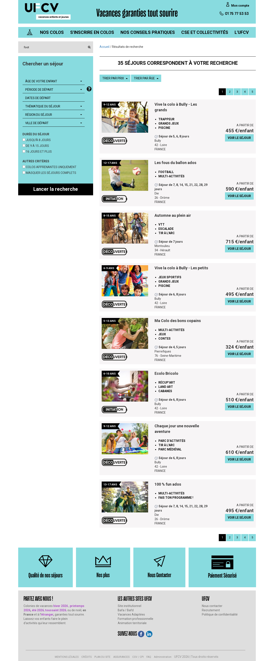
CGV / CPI (138, 656)
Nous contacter (212, 606)
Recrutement (211, 610)
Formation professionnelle (135, 618)
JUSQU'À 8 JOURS (38, 140)
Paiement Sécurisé (222, 575)
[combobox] (53, 81)
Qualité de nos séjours (45, 575)
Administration (162, 656)
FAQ (148, 656)
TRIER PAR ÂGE (146, 78)
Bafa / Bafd (126, 610)
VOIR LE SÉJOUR (239, 138)
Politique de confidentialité (220, 614)
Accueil (104, 46)
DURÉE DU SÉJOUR (35, 134)
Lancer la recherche (55, 189)
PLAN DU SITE (102, 656)
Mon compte (240, 5)
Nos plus (103, 575)
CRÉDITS (86, 656)
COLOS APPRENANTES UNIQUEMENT (50, 167)
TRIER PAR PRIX (115, 78)
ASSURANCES (121, 656)
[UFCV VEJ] (48, 11)
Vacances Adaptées (131, 614)
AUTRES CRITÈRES (35, 161)
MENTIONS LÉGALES (67, 656)
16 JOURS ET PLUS (38, 151)
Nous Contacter (159, 575)
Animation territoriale (132, 623)
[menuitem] (52, 32)
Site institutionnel (129, 606)
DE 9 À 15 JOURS (37, 146)
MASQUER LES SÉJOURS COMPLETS (50, 173)
